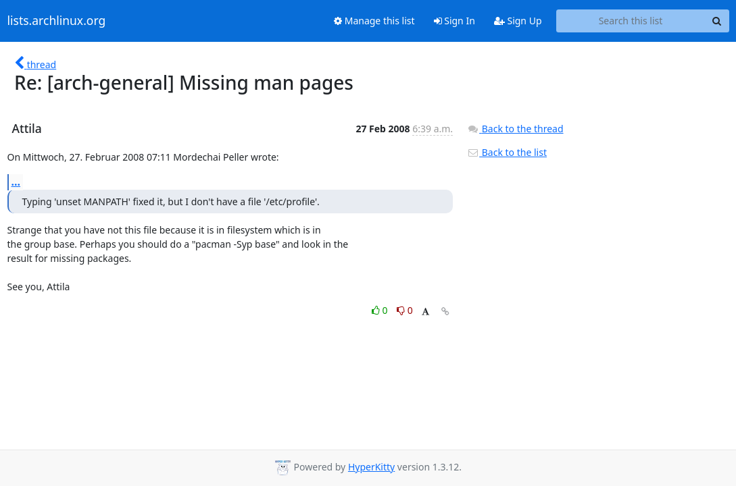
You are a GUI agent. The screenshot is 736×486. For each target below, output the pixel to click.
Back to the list (507, 152)
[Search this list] (631, 20)
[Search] (717, 20)
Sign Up (518, 20)
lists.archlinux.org (56, 21)
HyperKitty (371, 466)
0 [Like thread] (381, 310)
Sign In (454, 20)
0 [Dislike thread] (405, 310)
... (16, 181)
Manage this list (374, 20)
